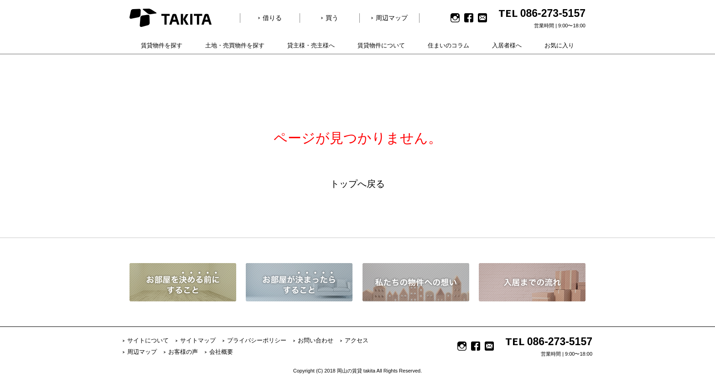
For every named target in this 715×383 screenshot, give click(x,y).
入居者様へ (507, 45)
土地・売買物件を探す (234, 45)
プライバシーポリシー (256, 340)
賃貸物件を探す (161, 45)
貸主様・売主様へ (311, 45)
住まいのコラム (448, 45)
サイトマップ (198, 340)
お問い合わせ (315, 340)
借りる (272, 17)
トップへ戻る (357, 184)
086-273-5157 (552, 13)
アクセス (356, 340)
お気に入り (559, 45)
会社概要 (221, 351)
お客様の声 (183, 351)
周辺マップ (392, 17)
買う (332, 17)
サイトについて (148, 340)
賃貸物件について (381, 45)
